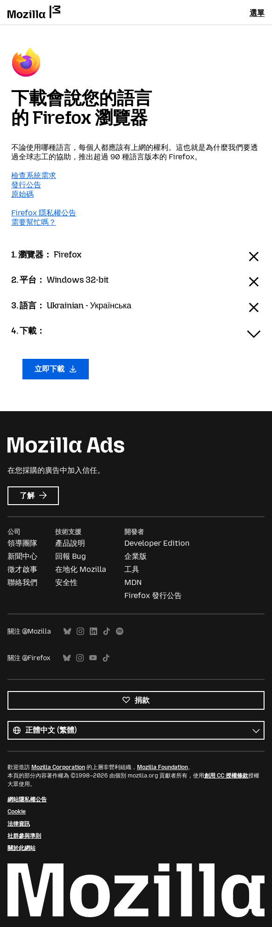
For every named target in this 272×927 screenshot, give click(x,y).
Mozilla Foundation (162, 767)
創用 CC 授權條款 (226, 775)
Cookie (16, 811)
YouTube (93, 658)
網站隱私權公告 (27, 799)
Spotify (119, 631)
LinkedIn (93, 631)
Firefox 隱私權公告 (43, 212)
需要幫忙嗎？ (33, 222)
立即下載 (56, 368)
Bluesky (67, 631)
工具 (131, 569)
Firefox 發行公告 (153, 595)
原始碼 (22, 194)
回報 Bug (70, 556)
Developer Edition (157, 543)
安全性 (66, 582)
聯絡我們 (22, 582)
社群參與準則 (24, 836)
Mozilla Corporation (58, 767)
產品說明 (70, 543)
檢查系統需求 (33, 175)
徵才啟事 (22, 569)
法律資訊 (18, 823)
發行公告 (26, 184)
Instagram (80, 631)
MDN (133, 582)
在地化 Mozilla (80, 569)
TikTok (106, 631)
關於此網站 (21, 848)
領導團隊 (22, 543)
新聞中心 (22, 556)
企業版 (135, 556)
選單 (257, 12)
